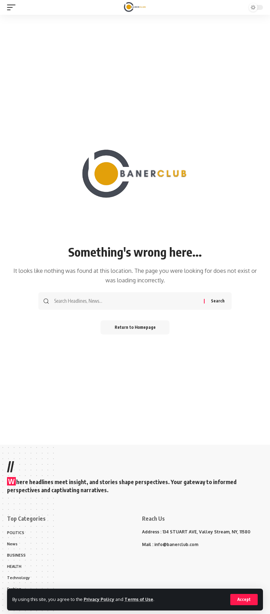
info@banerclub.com (176, 544)
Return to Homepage (135, 327)
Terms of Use (139, 599)
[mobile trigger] (13, 7)
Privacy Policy (99, 599)
